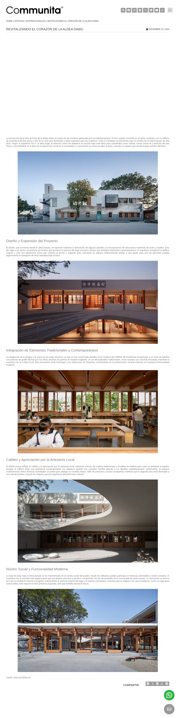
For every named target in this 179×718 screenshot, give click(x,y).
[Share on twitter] (152, 684)
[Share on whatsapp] (162, 684)
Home (9, 21)
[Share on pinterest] (166, 684)
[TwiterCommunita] (145, 10)
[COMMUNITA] (35, 10)
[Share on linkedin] (157, 684)
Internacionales (36, 21)
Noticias (19, 21)
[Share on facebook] (148, 684)
